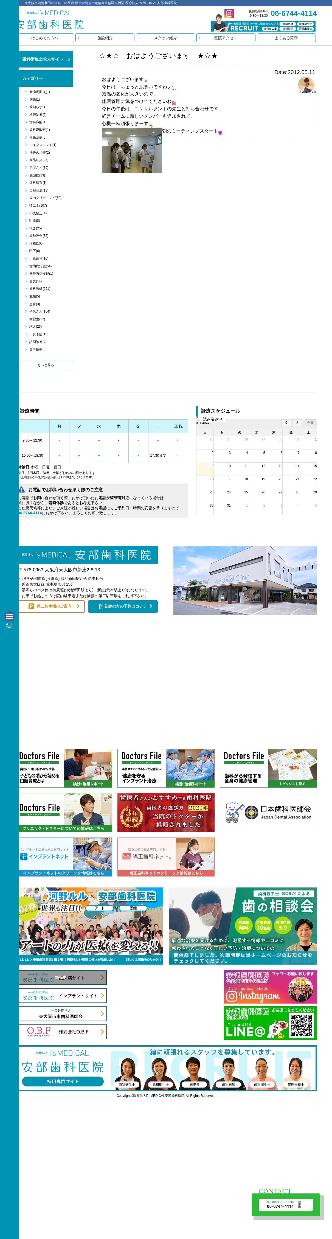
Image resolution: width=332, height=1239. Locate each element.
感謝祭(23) (37, 175)
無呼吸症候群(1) (41, 274)
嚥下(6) (34, 251)
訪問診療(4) (38, 342)
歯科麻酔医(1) (39, 130)
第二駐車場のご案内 (54, 606)
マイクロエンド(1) (43, 145)
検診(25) (35, 228)
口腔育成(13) (38, 190)
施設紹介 (105, 38)
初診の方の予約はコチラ (126, 606)
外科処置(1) (38, 183)
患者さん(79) (38, 168)
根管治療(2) (38, 115)
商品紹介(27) (38, 160)
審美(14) (35, 281)
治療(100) (36, 243)
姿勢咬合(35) (38, 236)
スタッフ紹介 (165, 38)
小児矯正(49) (38, 213)
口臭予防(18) (38, 334)
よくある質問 (286, 38)
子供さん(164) (39, 311)
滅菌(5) (34, 296)
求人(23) (35, 326)
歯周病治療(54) (40, 266)
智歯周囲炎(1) (39, 92)
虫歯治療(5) (38, 137)
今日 (310, 423)
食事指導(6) (38, 349)
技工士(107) (38, 205)
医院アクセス (225, 38)
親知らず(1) (38, 107)
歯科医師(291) (39, 289)
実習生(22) (37, 319)
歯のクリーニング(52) (45, 198)
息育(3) (34, 304)
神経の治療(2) (39, 152)
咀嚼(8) (34, 221)
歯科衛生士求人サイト (42, 59)
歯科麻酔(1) (38, 122)
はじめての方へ (44, 38)
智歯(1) (34, 100)
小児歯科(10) (38, 258)
